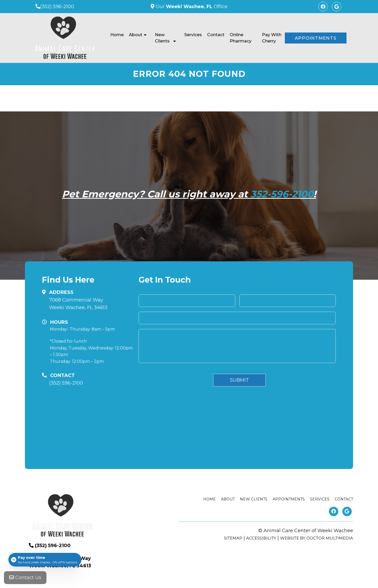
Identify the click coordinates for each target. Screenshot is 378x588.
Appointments (316, 38)
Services (193, 34)
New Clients (162, 38)
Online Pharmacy (240, 38)
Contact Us (25, 577)
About (135, 34)
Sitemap (233, 538)
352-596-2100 (281, 194)
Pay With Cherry (271, 38)
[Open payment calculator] (44, 560)
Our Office (191, 6)
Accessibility (261, 538)
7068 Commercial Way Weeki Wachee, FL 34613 (78, 303)
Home (117, 34)
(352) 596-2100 (57, 6)
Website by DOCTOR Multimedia (316, 538)
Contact (215, 34)
